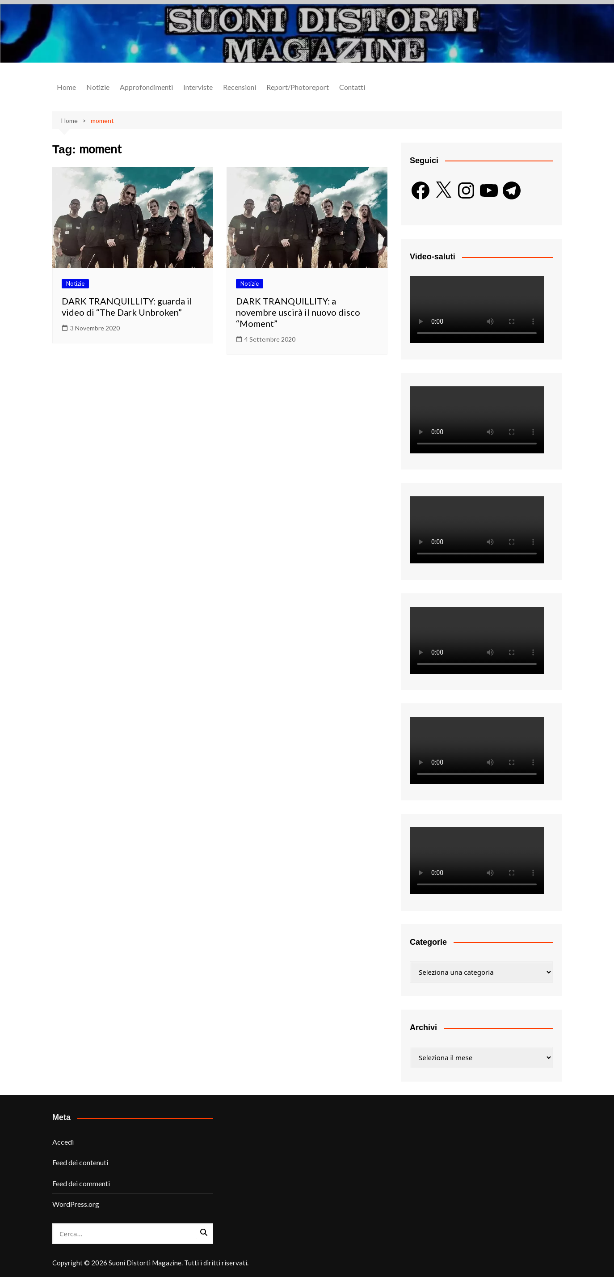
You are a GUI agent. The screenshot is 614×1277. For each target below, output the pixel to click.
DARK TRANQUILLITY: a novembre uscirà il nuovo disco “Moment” (298, 312)
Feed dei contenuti (80, 1162)
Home (66, 87)
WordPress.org (75, 1204)
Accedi (63, 1141)
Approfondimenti (146, 87)
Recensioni (239, 87)
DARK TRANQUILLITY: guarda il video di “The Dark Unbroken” (127, 306)
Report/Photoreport (297, 87)
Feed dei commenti (81, 1183)
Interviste (198, 87)
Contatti (352, 87)
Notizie (97, 87)
